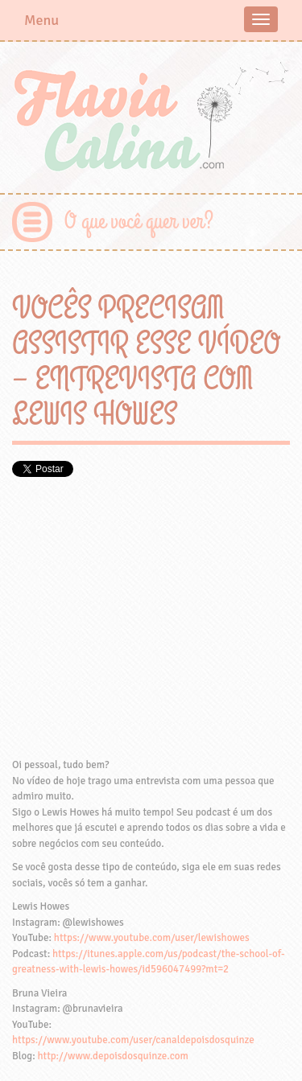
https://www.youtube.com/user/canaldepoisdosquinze (133, 1040)
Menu (41, 20)
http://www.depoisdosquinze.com (113, 1056)
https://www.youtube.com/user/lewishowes (152, 937)
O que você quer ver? (138, 221)
